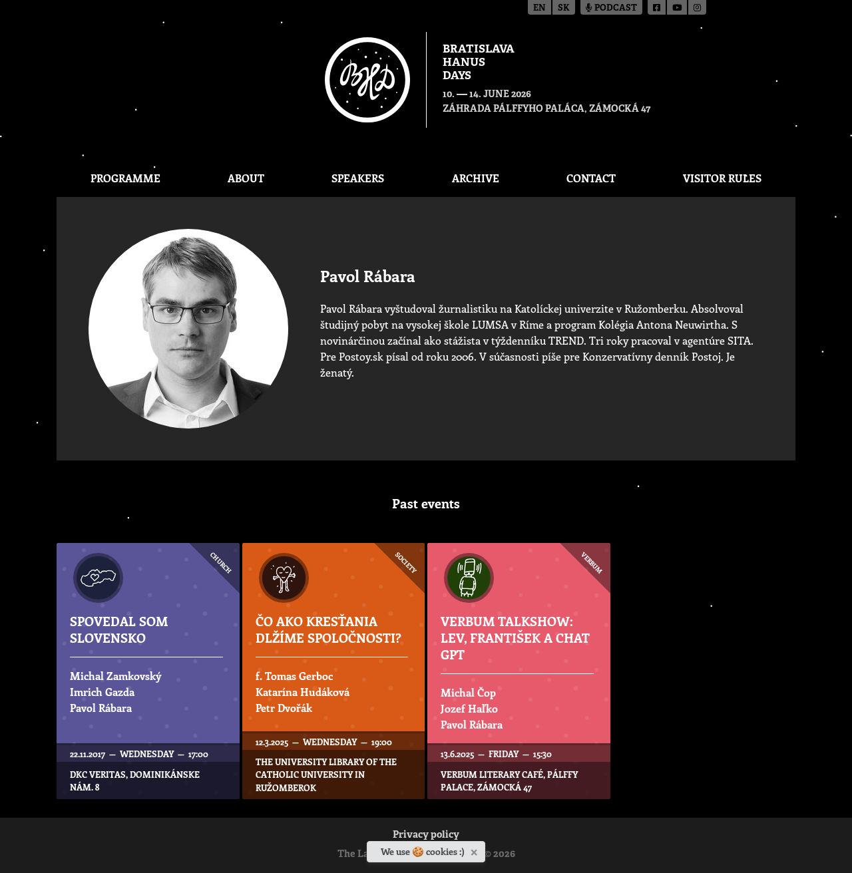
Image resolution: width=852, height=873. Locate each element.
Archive (475, 178)
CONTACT (591, 178)
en (539, 8)
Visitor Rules (722, 178)
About (246, 178)
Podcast (611, 8)
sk (564, 8)
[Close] (476, 850)
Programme (125, 178)
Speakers (357, 178)
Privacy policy (426, 835)
